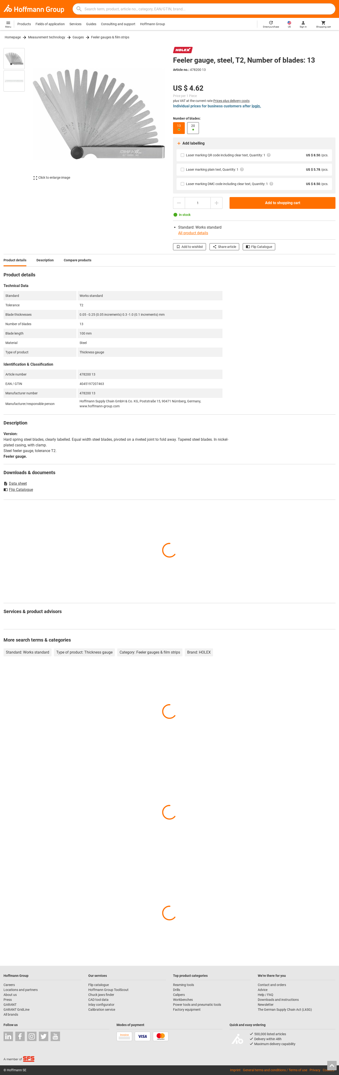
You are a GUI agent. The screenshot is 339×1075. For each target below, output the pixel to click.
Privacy (315, 1070)
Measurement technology (46, 37)
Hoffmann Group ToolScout (108, 990)
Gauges (78, 37)
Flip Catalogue (259, 247)
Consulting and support (118, 24)
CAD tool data (98, 1000)
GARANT (10, 1004)
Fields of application (50, 24)
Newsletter (266, 1004)
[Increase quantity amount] (216, 203)
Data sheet (15, 483)
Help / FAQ (265, 995)
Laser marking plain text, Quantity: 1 (215, 169)
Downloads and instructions (278, 1000)
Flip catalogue (98, 985)
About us (10, 995)
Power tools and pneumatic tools (197, 1004)
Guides (91, 24)
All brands (11, 1014)
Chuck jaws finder (101, 995)
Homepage (13, 37)
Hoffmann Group (152, 24)
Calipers (179, 995)
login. (256, 106)
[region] (18, 114)
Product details (15, 260)
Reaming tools (183, 985)
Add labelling (191, 143)
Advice (262, 990)
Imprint (235, 1070)
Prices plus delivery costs (231, 101)
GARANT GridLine (16, 1009)
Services (75, 24)
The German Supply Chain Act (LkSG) (285, 1009)
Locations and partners (21, 990)
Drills (176, 990)
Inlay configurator (101, 1004)
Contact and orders (272, 985)
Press (8, 1000)
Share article (224, 247)
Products (24, 24)
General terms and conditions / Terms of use (275, 1070)
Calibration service (101, 1009)
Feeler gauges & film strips (110, 37)
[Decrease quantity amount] (179, 203)
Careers (9, 985)
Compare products (77, 260)
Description (45, 260)
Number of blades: (187, 118)
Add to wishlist (189, 247)
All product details (193, 233)
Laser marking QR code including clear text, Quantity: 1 (228, 155)
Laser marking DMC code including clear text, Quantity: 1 (230, 184)
